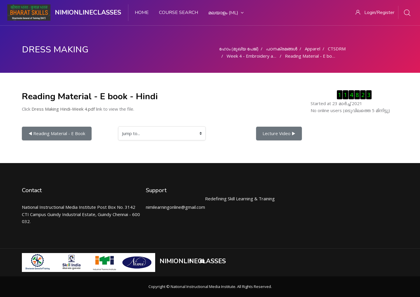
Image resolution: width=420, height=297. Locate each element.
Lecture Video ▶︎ (278, 133)
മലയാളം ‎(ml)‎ (226, 13)
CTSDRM (337, 49)
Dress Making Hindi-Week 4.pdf (63, 109)
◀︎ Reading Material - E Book (56, 133)
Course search (178, 12)
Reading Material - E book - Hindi (318, 56)
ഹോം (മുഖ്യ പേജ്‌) (238, 49)
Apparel (312, 49)
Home (142, 12)
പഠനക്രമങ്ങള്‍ (281, 49)
